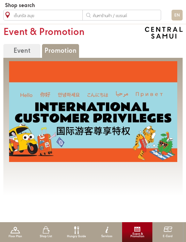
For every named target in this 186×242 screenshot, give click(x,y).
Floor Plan (15, 232)
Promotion (60, 51)
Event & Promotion (137, 232)
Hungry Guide (76, 232)
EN (177, 15)
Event (22, 51)
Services (106, 232)
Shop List (46, 232)
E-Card (167, 232)
